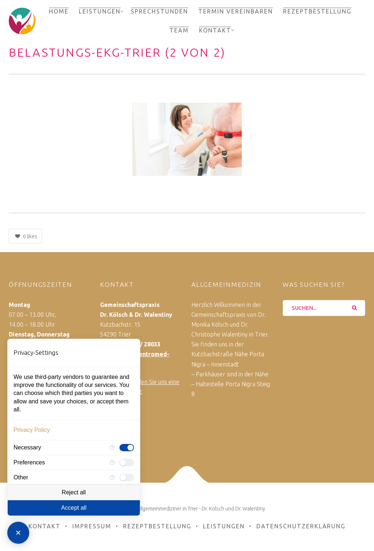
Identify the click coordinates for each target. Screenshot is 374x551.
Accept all (73, 508)
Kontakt (215, 30)
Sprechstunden (159, 11)
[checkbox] (126, 447)
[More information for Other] (112, 477)
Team (179, 30)
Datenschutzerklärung (301, 526)
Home (59, 11)
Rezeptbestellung (317, 11)
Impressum (91, 526)
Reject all (74, 492)
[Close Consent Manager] (18, 533)
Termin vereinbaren (235, 11)
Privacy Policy (32, 430)
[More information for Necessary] (112, 447)
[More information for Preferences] (112, 462)
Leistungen (100, 11)
